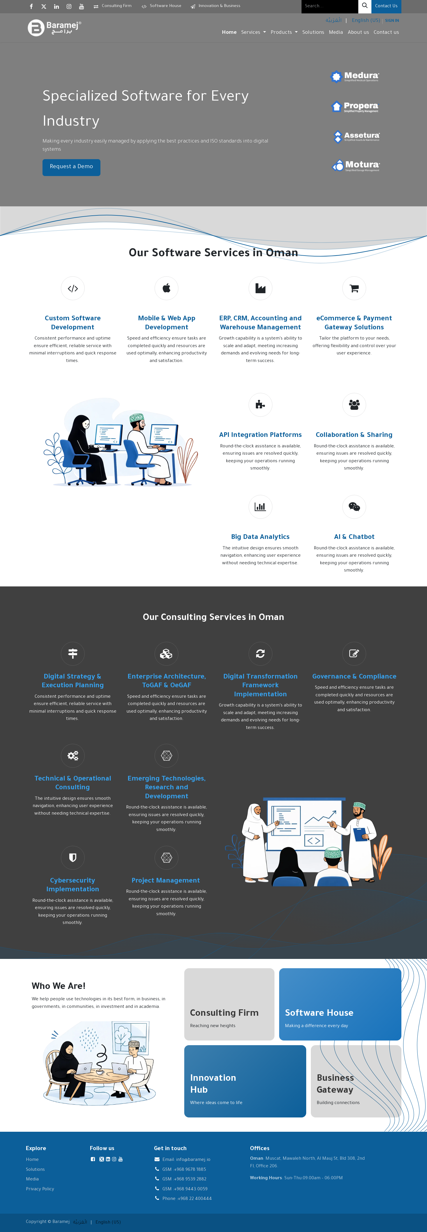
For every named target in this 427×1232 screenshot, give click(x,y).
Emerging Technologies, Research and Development (166, 788)
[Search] (364, 6)
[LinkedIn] (56, 6)
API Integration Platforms (260, 436)
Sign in (392, 21)
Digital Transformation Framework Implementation (260, 686)
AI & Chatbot (354, 538)
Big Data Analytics (260, 538)
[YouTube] (81, 6)
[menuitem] (333, 21)
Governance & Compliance (354, 677)
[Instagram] (69, 6)
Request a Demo (71, 167)
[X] (43, 6)
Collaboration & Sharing (354, 436)
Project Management (167, 881)
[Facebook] (31, 6)
